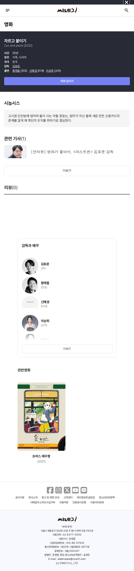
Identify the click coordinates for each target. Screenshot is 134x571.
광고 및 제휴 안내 (50, 497)
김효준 (16, 66)
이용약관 (63, 502)
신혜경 (33, 70)
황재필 (16, 70)
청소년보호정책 (107, 497)
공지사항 (19, 497)
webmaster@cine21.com (72, 559)
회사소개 (33, 497)
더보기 (67, 171)
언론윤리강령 (79, 502)
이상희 (50, 70)
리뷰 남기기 (67, 81)
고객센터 (67, 497)
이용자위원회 (97, 502)
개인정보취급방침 (86, 497)
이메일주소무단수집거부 (42, 502)
